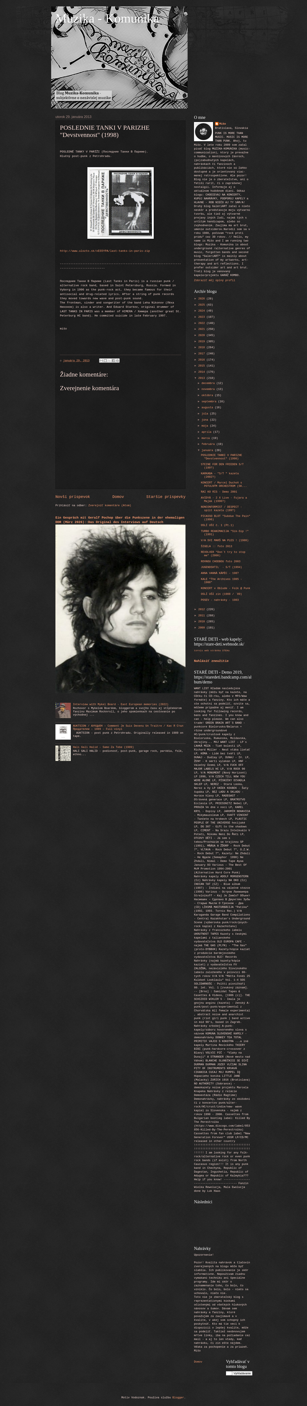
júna (205, 419)
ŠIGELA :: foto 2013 (216, 546)
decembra (208, 383)
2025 (202, 304)
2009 (202, 627)
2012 (202, 609)
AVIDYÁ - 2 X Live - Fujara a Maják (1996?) (224, 499)
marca (206, 438)
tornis (198, 650)
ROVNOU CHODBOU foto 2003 (220, 561)
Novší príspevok (72, 497)
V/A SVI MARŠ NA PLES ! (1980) (225, 540)
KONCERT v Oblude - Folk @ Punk (225, 588)
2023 (202, 317)
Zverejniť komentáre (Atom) (109, 505)
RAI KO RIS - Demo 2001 (219, 491)
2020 (202, 335)
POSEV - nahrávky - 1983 (220, 600)
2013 (202, 378)
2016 (202, 359)
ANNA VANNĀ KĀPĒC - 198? (220, 573)
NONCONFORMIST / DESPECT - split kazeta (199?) (221, 508)
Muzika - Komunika (107, 18)
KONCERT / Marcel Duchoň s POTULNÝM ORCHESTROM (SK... (224, 484)
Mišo (222, 123)
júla (205, 413)
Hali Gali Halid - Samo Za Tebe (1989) (103, 747)
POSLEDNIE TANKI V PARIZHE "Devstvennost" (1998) (221, 457)
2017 (202, 353)
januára (208, 450)
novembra (208, 389)
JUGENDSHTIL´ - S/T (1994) (221, 567)
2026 (202, 298)
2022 (202, 323)
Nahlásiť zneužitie (211, 661)
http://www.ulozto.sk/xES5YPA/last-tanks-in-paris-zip (105, 251)
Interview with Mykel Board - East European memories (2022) (120, 704)
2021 (202, 329)
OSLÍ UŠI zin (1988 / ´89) (221, 594)
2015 (202, 365)
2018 (202, 347)
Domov (118, 497)
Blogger (178, 1397)
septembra (209, 401)
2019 (202, 341)
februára (208, 444)
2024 (202, 310)
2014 (202, 372)
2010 (202, 621)
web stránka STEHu (217, 650)
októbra (208, 395)
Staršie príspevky (165, 497)
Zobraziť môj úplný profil (214, 280)
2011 (202, 615)
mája (205, 425)
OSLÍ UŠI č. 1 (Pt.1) (217, 525)
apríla (207, 432)
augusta (208, 407)
